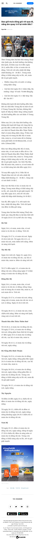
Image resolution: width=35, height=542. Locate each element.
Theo (4, 483)
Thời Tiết (18, 488)
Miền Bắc (12, 488)
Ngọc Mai (3, 29)
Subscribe (30, 3)
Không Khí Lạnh (25, 488)
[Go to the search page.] (6, 3)
